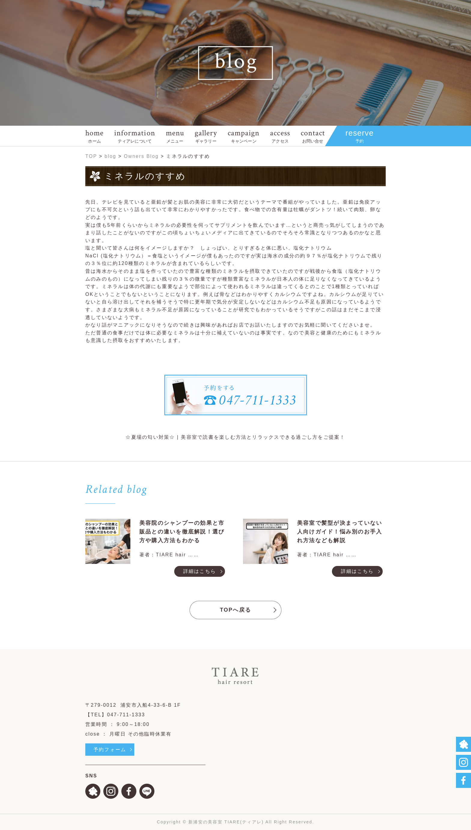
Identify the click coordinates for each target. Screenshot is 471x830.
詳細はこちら (199, 571)
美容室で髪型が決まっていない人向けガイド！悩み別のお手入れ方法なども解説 (339, 531)
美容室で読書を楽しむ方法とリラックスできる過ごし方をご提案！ (263, 437)
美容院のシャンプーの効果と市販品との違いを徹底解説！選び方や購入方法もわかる (181, 531)
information (134, 136)
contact (313, 136)
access (280, 136)
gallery (206, 136)
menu (175, 136)
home (94, 136)
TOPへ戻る (235, 610)
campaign (244, 136)
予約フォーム (109, 749)
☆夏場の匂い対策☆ (150, 437)
